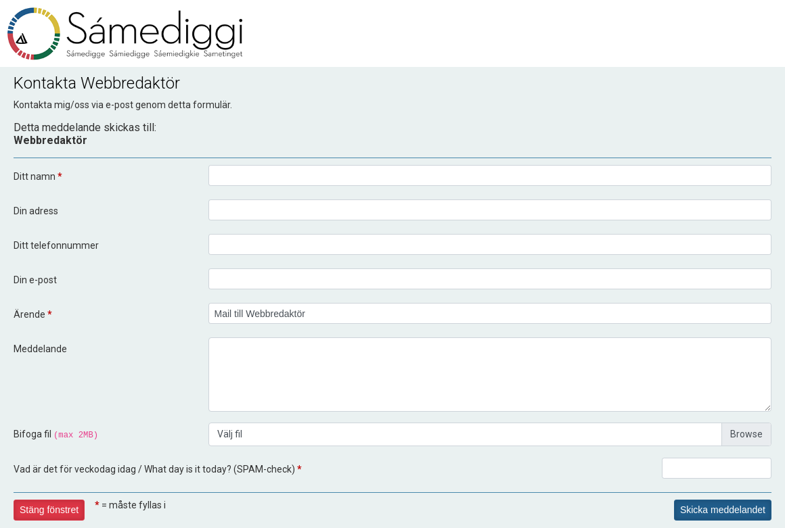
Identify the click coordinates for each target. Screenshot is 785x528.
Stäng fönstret (49, 509)
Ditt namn (38, 176)
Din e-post (35, 279)
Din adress (36, 211)
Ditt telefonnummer (56, 245)
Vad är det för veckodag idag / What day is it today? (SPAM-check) (158, 469)
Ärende (33, 314)
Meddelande (40, 348)
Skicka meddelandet (722, 509)
